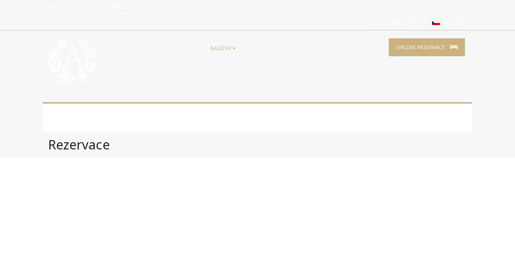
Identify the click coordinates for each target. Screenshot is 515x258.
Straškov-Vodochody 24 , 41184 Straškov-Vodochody (271, 7)
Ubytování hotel (112, 48)
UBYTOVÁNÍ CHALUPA (174, 48)
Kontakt (370, 48)
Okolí (342, 48)
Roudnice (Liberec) (384, 22)
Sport (318, 48)
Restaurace (261, 48)
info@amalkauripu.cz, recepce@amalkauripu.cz (149, 7)
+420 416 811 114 (367, 7)
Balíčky (223, 48)
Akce (294, 48)
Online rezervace (427, 47)
